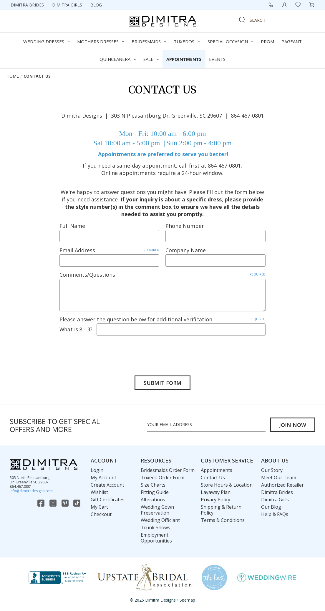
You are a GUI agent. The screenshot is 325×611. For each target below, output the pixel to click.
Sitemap (187, 600)
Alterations (153, 499)
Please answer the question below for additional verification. (162, 319)
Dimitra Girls (67, 5)
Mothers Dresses (100, 41)
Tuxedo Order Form (162, 477)
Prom (267, 41)
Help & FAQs (274, 514)
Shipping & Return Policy (221, 510)
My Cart (99, 507)
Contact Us (213, 477)
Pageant (291, 41)
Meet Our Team (278, 477)
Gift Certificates (108, 499)
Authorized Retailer (282, 485)
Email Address (109, 250)
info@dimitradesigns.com (31, 490)
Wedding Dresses (46, 41)
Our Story (272, 470)
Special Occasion (230, 41)
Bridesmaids (149, 41)
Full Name (72, 225)
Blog (96, 5)
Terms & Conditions (223, 520)
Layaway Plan (216, 492)
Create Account (107, 485)
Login (97, 470)
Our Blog (271, 507)
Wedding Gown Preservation (157, 510)
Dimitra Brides (27, 5)
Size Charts (153, 485)
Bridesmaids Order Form (168, 470)
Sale (151, 59)
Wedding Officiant (160, 520)
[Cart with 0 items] (312, 4)
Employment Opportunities (156, 538)
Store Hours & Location (227, 485)
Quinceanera (118, 59)
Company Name (185, 250)
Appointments (184, 59)
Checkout (101, 514)
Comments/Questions (162, 274)
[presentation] (104, 351)
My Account (103, 477)
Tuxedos (187, 41)
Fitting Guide (155, 492)
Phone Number (184, 225)
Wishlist (99, 492)
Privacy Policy (215, 499)
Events (217, 59)
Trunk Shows (155, 527)
